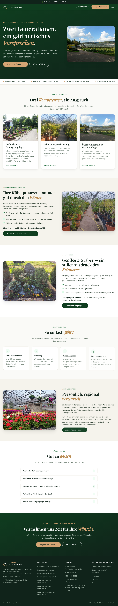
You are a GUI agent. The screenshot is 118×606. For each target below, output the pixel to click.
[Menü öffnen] (113, 7)
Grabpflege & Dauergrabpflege (48, 567)
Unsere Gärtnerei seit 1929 (46, 577)
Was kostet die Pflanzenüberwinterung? (38, 480)
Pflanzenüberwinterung (45, 570)
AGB (93, 583)
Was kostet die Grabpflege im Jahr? (36, 473)
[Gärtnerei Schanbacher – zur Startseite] (12, 7)
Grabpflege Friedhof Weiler (101, 567)
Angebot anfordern (100, 7)
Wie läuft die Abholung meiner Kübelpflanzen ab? (41, 488)
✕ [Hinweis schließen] (115, 2)
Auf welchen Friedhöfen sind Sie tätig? (37, 496)
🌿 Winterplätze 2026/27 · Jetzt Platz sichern (58, 2)
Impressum (96, 576)
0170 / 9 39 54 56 (71, 576)
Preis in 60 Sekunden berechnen (21, 235)
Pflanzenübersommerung (46, 573)
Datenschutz (96, 579)
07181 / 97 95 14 (82, 7)
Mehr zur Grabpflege (75, 307)
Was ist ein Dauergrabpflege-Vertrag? (37, 503)
